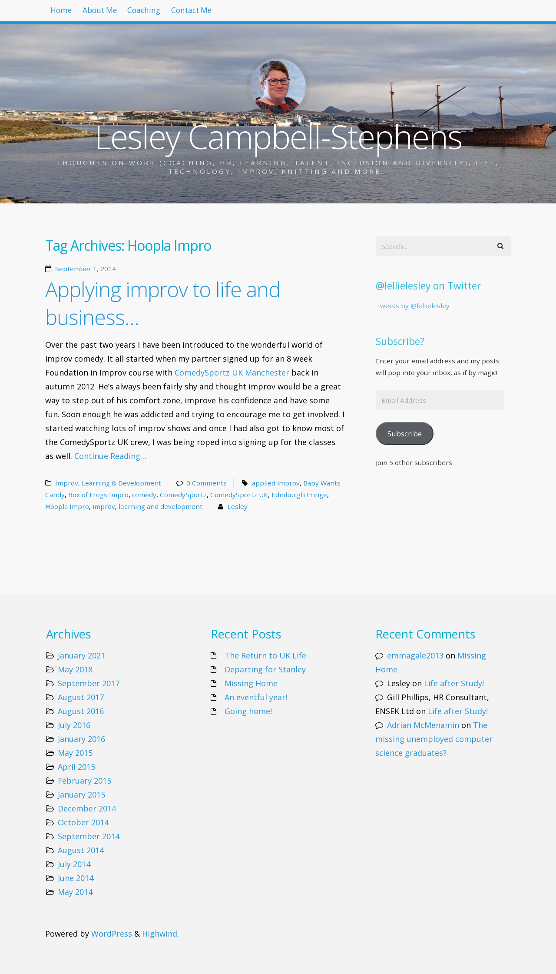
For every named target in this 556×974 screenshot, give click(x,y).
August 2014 (81, 850)
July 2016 (74, 725)
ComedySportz (183, 494)
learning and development (160, 506)
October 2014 (83, 822)
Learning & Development (121, 483)
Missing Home (251, 683)
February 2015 (84, 780)
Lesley (238, 506)
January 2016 (81, 739)
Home (65, 13)
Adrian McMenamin (423, 725)
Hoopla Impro (67, 506)
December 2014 (87, 808)
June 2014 (75, 878)
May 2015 (75, 753)
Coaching (165, 13)
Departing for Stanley (265, 669)
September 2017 (88, 683)
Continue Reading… (110, 456)
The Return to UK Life (265, 655)
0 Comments (206, 483)
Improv (66, 483)
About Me (112, 13)
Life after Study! (454, 683)
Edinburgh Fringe (299, 494)
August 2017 (81, 697)
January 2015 (81, 794)
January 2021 (81, 655)
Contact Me (221, 13)
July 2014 (74, 864)
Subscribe (404, 434)
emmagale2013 (415, 655)
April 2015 (76, 766)
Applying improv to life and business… (163, 303)
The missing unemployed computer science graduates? (434, 739)
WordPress (111, 933)
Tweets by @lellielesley (413, 305)
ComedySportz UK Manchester (232, 372)
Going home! (248, 711)
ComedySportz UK (239, 494)
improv (104, 506)
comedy (144, 494)
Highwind (159, 933)
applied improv (276, 483)
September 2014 (88, 836)
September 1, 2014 (85, 268)
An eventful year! (256, 697)
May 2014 (75, 892)
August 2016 (81, 711)
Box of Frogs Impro (98, 494)
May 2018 (75, 669)
